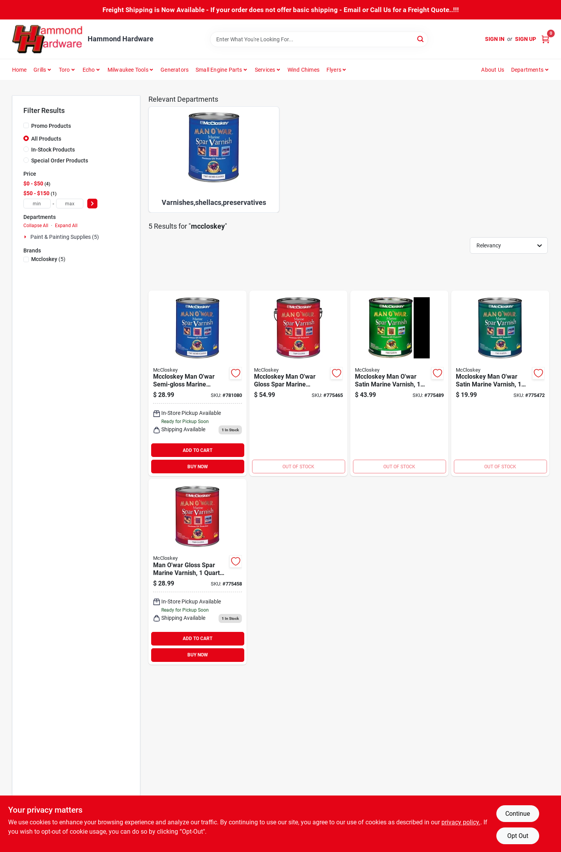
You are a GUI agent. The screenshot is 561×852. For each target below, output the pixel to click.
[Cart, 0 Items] (545, 39)
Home (19, 70)
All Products (46, 139)
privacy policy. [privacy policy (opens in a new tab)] (460, 822)
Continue (517, 813)
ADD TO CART (197, 450)
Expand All (66, 225)
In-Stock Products (53, 150)
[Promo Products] (26, 125)
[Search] (421, 38)
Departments (527, 70)
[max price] (69, 203)
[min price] (37, 203)
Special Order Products (59, 160)
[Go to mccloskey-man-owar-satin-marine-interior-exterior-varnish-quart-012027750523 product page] (500, 383)
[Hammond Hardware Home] (47, 39)
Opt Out (517, 836)
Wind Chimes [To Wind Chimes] (303, 70)
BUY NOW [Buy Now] (197, 466)
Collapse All (35, 225)
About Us (492, 70)
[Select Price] (92, 203)
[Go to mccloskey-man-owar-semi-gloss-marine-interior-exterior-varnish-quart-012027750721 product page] (197, 383)
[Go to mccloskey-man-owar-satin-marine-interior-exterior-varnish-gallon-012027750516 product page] (399, 383)
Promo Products (51, 126)
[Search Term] (319, 39)
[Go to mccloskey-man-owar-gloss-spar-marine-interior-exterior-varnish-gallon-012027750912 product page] (298, 383)
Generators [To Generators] (175, 70)
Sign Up (525, 39)
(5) (48, 259)
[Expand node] (26, 236)
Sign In (495, 39)
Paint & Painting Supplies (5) (64, 237)
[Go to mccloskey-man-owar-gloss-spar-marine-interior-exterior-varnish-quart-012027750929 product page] (197, 572)
